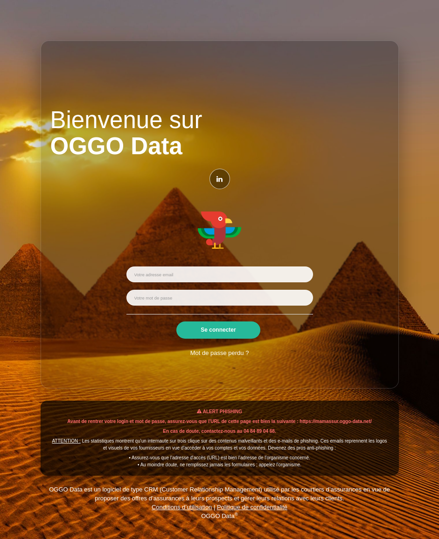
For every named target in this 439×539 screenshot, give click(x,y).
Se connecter (218, 330)
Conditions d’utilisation (182, 507)
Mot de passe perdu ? (219, 352)
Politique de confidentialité (252, 507)
